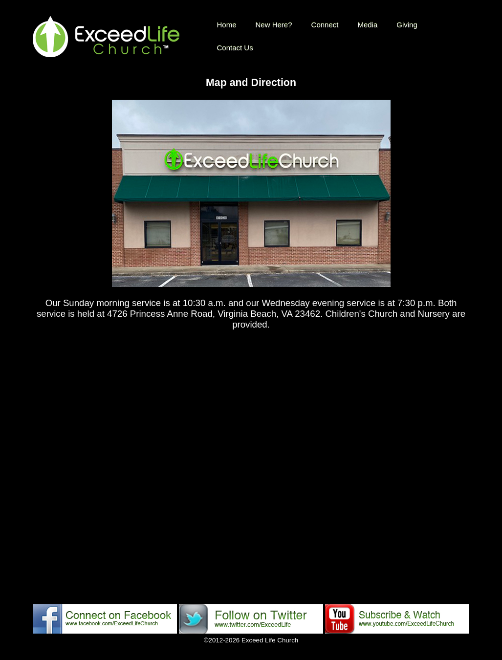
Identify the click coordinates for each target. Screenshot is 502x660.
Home (227, 25)
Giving (406, 25)
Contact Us (235, 48)
